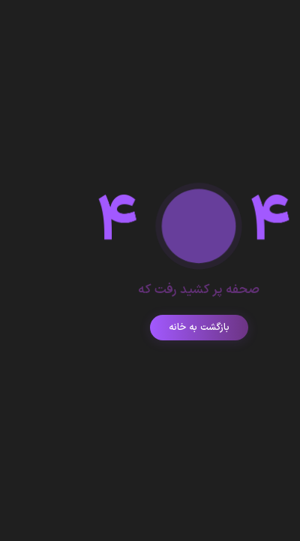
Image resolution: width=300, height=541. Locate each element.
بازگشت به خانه (150, 327)
